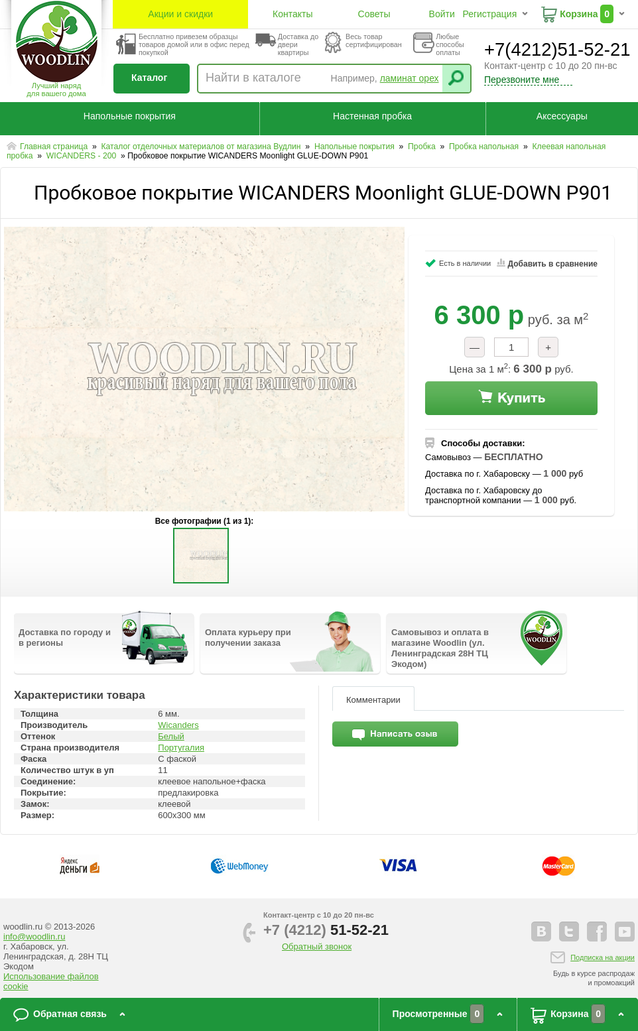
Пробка (423, 146)
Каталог (149, 77)
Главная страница (55, 146)
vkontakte (541, 931)
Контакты (292, 14)
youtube (625, 931)
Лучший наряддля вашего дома (56, 89)
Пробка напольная (485, 146)
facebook (597, 931)
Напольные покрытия (130, 116)
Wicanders (178, 725)
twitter (569, 931)
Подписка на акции (602, 957)
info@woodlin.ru (34, 936)
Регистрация (489, 14)
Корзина (579, 14)
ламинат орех (409, 78)
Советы (374, 14)
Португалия (181, 748)
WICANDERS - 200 (82, 155)
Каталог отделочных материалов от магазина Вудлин (202, 146)
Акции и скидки (180, 14)
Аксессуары (562, 116)
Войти (442, 14)
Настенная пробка (372, 116)
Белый (171, 736)
